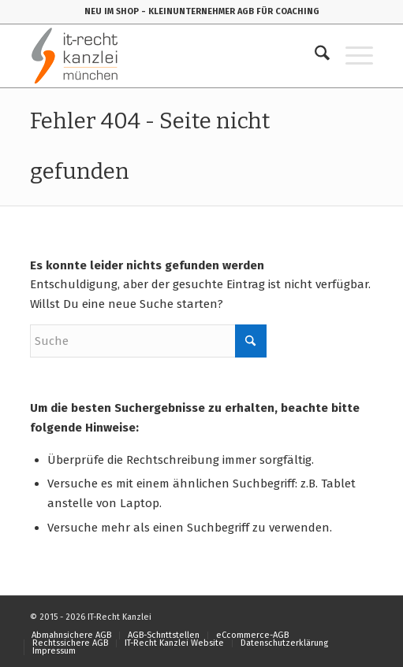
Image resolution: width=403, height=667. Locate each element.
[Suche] (314, 55)
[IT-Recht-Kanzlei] (167, 55)
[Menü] (351, 55)
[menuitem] (314, 55)
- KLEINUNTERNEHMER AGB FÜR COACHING (230, 11)
